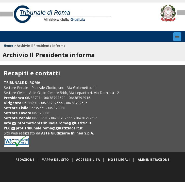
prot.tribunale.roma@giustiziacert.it (49, 128)
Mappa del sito (55, 159)
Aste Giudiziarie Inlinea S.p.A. (67, 133)
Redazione (25, 159)
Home (8, 45)
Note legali (119, 159)
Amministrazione (154, 159)
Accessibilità (88, 159)
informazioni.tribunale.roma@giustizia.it (53, 123)
